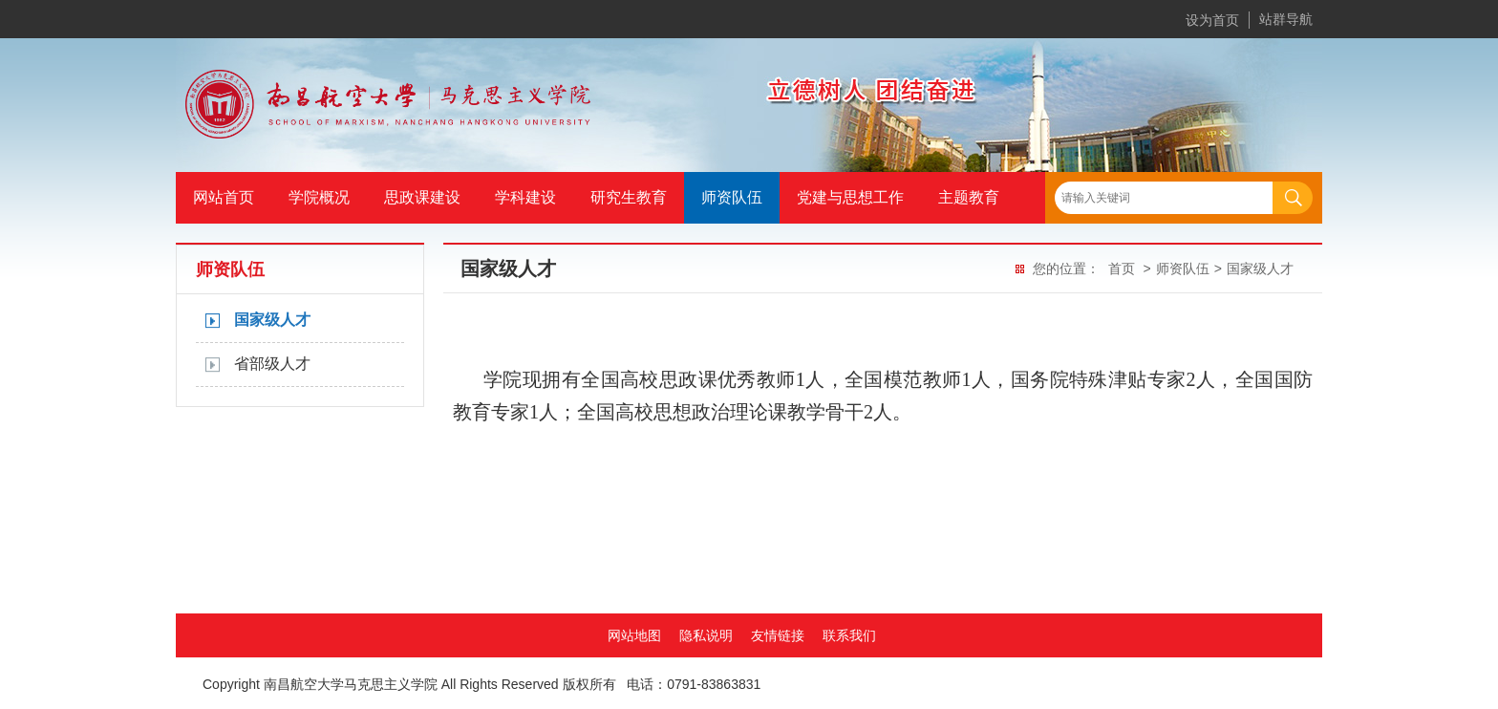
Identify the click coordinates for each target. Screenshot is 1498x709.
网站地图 (634, 635)
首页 (1121, 268)
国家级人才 (272, 320)
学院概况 (319, 197)
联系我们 (849, 635)
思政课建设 (422, 197)
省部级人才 (272, 363)
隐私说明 (706, 635)
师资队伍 (731, 197)
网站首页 (223, 197)
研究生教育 (628, 197)
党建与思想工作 (850, 197)
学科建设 (525, 197)
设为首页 (1212, 20)
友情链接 (777, 635)
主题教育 (968, 197)
